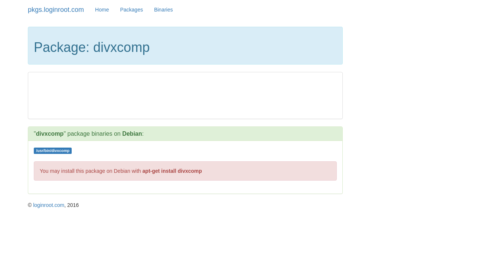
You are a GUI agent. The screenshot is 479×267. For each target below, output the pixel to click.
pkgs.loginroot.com (56, 9)
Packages (131, 10)
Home (102, 10)
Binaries (163, 10)
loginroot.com (48, 205)
